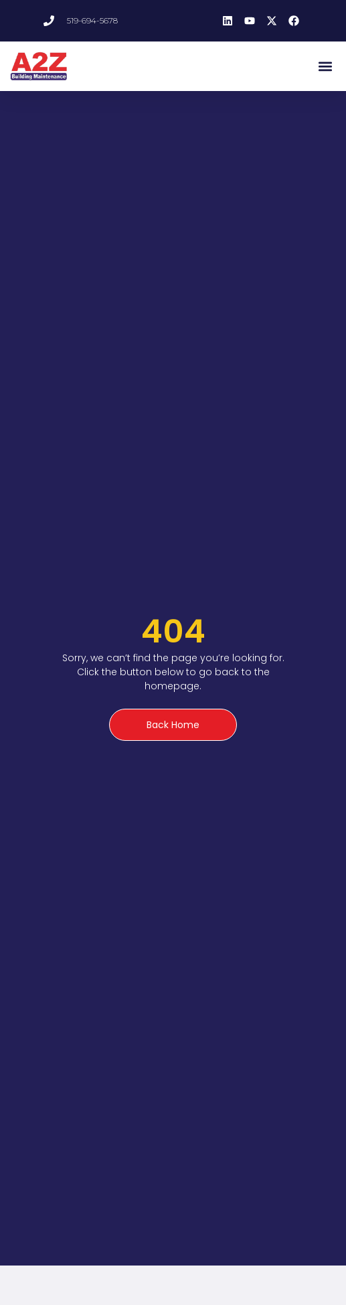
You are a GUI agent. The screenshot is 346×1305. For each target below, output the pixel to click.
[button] (325, 66)
